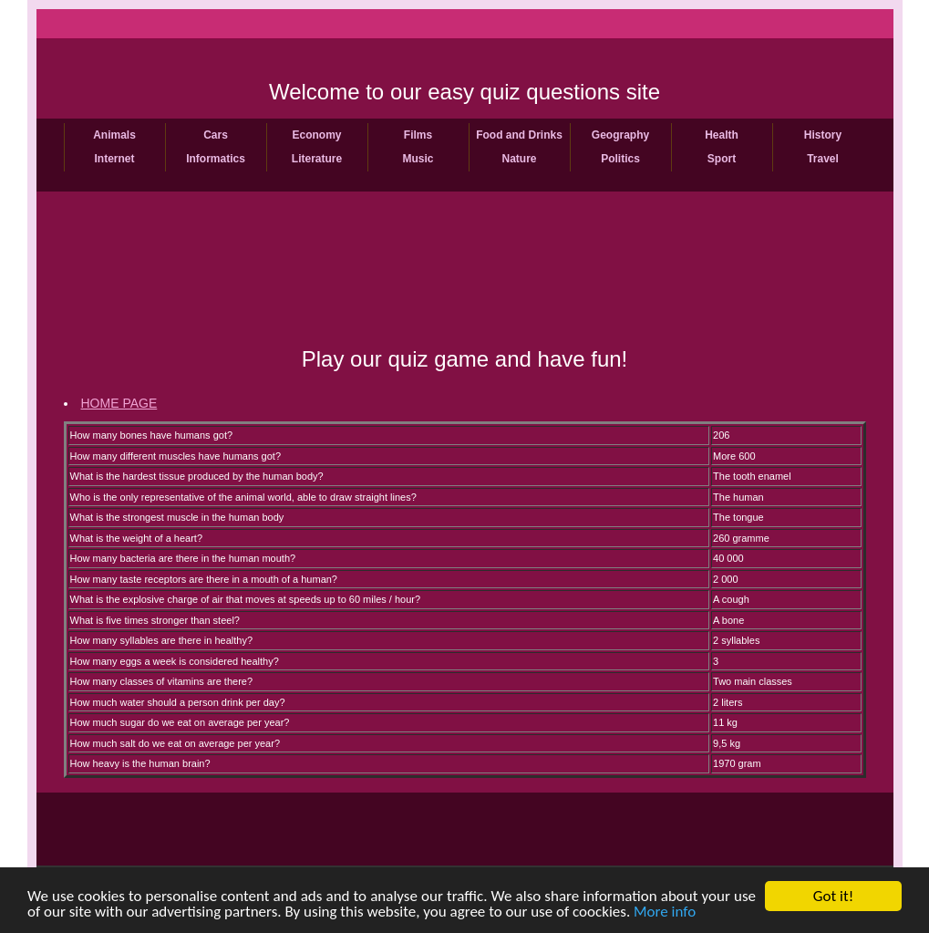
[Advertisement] (465, 284)
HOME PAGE (119, 403)
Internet (114, 158)
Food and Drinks (519, 135)
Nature (518, 158)
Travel (823, 158)
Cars (215, 135)
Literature (317, 158)
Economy (316, 135)
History (822, 135)
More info (665, 912)
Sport (721, 158)
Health (721, 135)
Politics (620, 158)
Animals (114, 135)
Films (418, 135)
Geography (620, 135)
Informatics (215, 158)
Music (417, 158)
